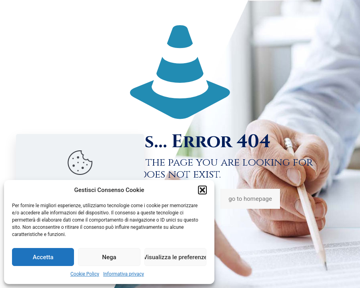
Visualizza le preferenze (175, 257)
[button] (202, 190)
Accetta (43, 257)
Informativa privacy (123, 274)
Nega (109, 257)
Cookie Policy (84, 274)
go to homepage (250, 198)
